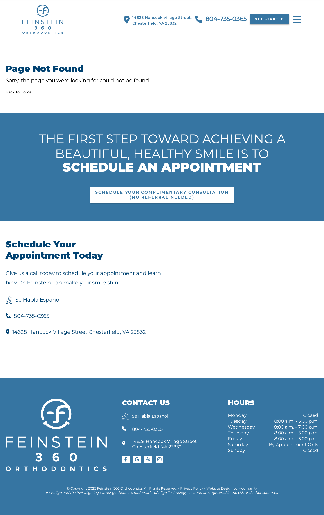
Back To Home (19, 92)
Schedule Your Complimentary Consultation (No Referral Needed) (162, 195)
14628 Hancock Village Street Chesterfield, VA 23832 (76, 332)
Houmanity (247, 488)
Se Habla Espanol (33, 299)
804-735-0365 (221, 19)
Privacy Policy (191, 488)
